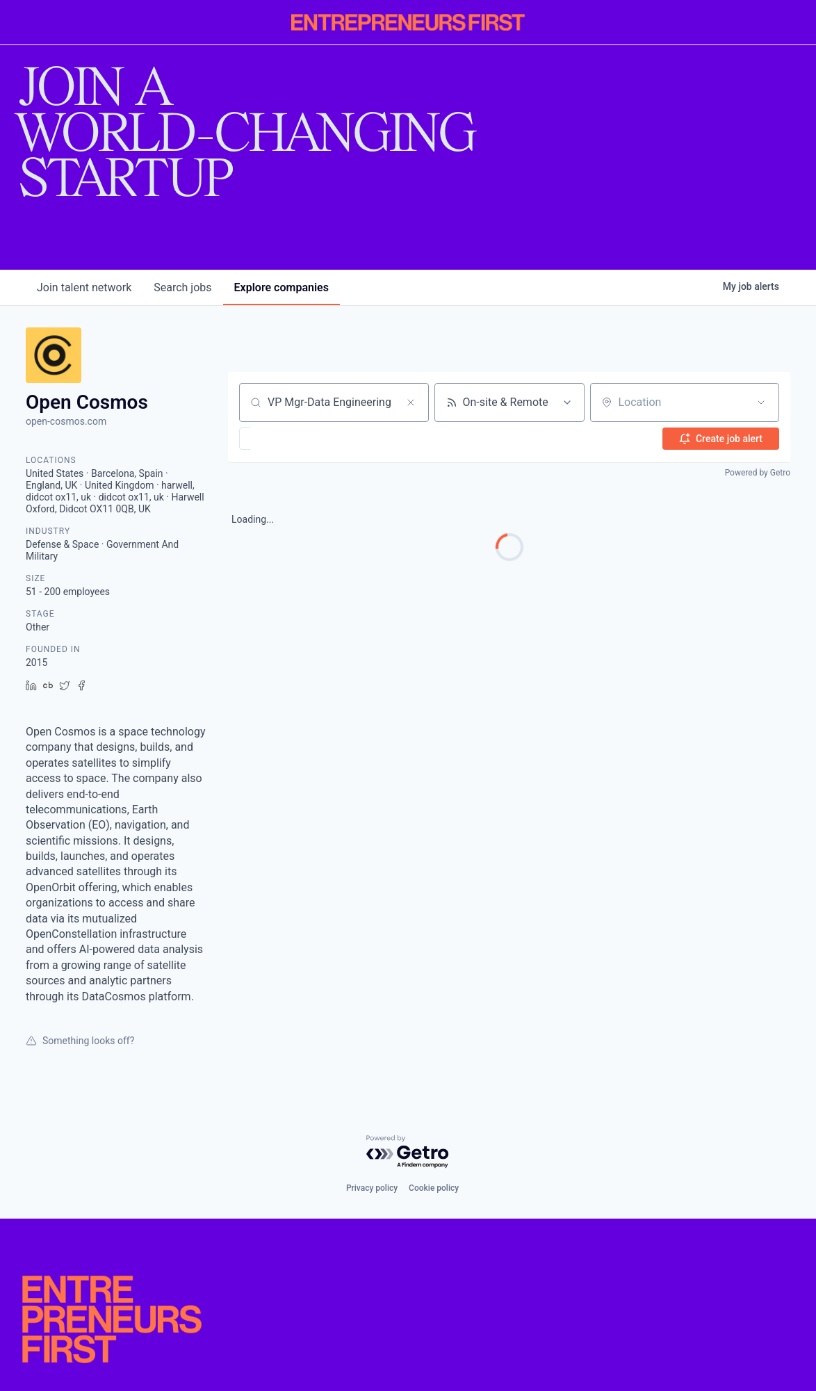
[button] (285, 439)
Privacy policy (372, 1188)
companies (281, 287)
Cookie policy (434, 1188)
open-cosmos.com (66, 421)
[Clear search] (410, 402)
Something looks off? (80, 1040)
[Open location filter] (761, 402)
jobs (182, 287)
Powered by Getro (757, 473)
